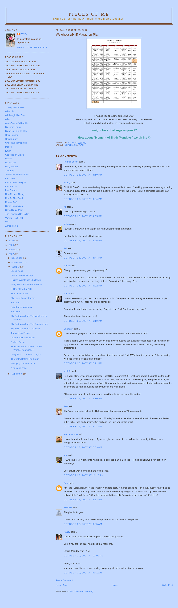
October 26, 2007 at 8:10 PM (83, 398)
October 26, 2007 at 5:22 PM (83, 285)
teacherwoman (71, 434)
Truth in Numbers (19, 293)
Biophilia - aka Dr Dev (16, 131)
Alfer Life (9, 111)
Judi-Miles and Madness (17, 174)
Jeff (65, 248)
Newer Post (61, 585)
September (17, 373)
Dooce (8, 146)
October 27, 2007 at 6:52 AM (83, 426)
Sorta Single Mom (14, 210)
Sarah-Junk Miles (14, 206)
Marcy (67, 265)
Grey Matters (11, 166)
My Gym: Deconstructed (23, 298)
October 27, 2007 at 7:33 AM (83, 447)
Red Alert (15, 302)
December (17, 258)
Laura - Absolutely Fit (15, 182)
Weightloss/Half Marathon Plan (26, 284)
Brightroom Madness (21, 307)
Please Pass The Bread (23, 337)
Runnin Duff (11, 202)
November (17, 262)
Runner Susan (71, 161)
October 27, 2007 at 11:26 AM (84, 475)
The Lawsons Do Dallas (17, 214)
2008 (11, 249)
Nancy (67, 182)
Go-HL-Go (10, 162)
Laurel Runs (11, 186)
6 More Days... (18, 342)
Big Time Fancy (13, 127)
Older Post (167, 585)
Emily (8, 150)
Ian (65, 455)
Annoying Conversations (23, 363)
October (15, 267)
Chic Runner (11, 139)
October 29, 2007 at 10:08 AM (84, 555)
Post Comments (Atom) (81, 591)
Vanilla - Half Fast (14, 218)
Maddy (67, 293)
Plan (81, 145)
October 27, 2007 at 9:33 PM (83, 499)
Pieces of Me (89, 14)
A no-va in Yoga (19, 368)
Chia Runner (11, 135)
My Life (67, 371)
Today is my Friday (20, 333)
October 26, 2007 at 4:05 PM (83, 216)
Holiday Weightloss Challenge (26, 280)
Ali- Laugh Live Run (15, 115)
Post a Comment (64, 580)
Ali (65, 207)
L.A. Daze (10, 178)
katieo (67, 224)
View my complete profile (32, 47)
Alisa (7, 119)
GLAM (8, 158)
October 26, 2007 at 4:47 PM (83, 257)
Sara (66, 483)
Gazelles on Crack (14, 154)
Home (115, 585)
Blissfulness (17, 271)
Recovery (16, 311)
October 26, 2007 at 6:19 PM (83, 321)
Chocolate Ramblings (16, 142)
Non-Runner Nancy (15, 194)
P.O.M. (24, 34)
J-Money (9, 170)
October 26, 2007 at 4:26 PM (83, 240)
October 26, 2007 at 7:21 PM (83, 363)
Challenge (71, 145)
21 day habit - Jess (14, 107)
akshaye (68, 507)
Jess (66, 406)
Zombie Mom (11, 225)
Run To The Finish (14, 198)
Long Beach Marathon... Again (26, 354)
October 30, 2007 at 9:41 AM (83, 572)
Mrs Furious (11, 190)
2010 (11, 240)
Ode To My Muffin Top (22, 275)
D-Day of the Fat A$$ (21, 289)
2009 (11, 245)
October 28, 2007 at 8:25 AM (83, 524)
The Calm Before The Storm (25, 359)
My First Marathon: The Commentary (29, 324)
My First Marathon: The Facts (26, 328)
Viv (6, 221)
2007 (11, 254)
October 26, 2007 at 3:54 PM (83, 199)
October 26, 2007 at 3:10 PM (83, 174)
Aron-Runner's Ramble (16, 123)
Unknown (68, 328)
